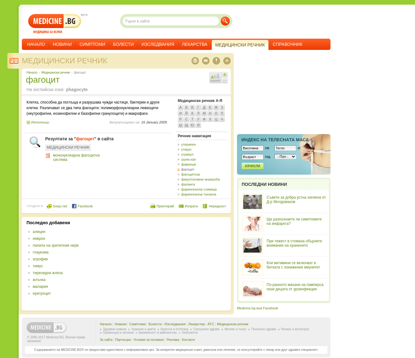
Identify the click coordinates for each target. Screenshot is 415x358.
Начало (36, 44)
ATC (211, 324)
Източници (40, 122)
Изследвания (158, 44)
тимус (38, 266)
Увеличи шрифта (225, 74)
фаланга (188, 184)
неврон (39, 238)
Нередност (217, 206)
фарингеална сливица (199, 189)
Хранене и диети (143, 329)
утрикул (187, 154)
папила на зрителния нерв (56, 245)
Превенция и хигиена (118, 332)
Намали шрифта (225, 80)
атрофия (40, 259)
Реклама (172, 339)
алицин (39, 232)
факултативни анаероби (200, 179)
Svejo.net (57, 206)
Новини (62, 44)
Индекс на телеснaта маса (275, 139)
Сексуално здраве (206, 329)
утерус (186, 149)
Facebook (82, 206)
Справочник (287, 44)
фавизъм (188, 164)
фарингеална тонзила (198, 194)
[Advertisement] (175, 263)
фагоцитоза (190, 174)
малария (40, 286)
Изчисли (252, 166)
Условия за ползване (148, 339)
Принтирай (165, 206)
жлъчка (39, 280)
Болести (123, 44)
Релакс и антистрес (295, 329)
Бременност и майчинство (158, 332)
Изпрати (191, 206)
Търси (225, 21)
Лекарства (195, 44)
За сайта (106, 339)
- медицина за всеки (54, 24)
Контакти (188, 339)
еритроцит (42, 293)
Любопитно (190, 332)
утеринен (188, 144)
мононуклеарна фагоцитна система (76, 157)
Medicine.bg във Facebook (257, 308)
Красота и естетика (174, 329)
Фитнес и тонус (235, 329)
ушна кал (188, 159)
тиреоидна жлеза (48, 273)
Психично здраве (263, 329)
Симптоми (92, 44)
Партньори (123, 339)
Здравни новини (114, 329)
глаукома (41, 252)
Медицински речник (64, 60)
